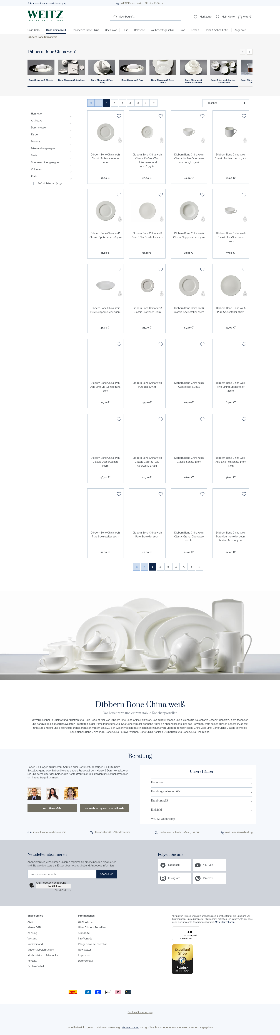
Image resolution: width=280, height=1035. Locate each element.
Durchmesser (51, 127)
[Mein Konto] (225, 16)
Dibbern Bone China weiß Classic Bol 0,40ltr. (189, 384)
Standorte (84, 933)
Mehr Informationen (224, 922)
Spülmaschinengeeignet (51, 162)
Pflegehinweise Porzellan (92, 944)
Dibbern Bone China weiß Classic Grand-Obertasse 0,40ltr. (189, 536)
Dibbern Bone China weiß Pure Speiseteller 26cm (105, 534)
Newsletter (84, 949)
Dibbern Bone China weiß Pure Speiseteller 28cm (231, 310)
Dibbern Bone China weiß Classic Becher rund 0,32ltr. (231, 156)
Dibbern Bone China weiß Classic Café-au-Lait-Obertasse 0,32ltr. (147, 461)
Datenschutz (85, 960)
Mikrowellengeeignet (51, 148)
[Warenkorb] (245, 16)
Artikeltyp (51, 120)
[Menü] (198, 928)
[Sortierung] (225, 103)
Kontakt (32, 960)
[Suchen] (113, 16)
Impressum (84, 955)
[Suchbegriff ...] (149, 16)
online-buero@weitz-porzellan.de (104, 808)
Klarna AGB (34, 927)
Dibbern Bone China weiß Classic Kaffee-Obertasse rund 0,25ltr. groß (189, 158)
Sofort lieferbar (50, 183)
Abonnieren (106, 874)
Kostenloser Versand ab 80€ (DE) (49, 3)
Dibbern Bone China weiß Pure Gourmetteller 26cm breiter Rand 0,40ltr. (231, 536)
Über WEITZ (85, 921)
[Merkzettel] (202, 16)
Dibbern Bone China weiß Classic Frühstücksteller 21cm (105, 158)
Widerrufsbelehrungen (41, 949)
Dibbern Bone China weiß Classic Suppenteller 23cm (189, 235)
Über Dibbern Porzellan (92, 927)
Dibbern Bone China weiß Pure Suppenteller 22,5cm (105, 310)
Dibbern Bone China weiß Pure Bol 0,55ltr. (147, 384)
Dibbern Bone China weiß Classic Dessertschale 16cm (105, 461)
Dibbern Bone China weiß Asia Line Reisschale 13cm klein (231, 461)
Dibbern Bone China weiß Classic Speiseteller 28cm (189, 310)
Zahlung (32, 933)
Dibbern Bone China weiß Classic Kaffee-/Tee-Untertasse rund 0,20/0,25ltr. (147, 160)
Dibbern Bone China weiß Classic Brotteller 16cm (147, 310)
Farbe (51, 134)
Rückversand (35, 944)
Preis (51, 176)
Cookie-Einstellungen (140, 1012)
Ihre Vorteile (85, 938)
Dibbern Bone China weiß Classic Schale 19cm (189, 459)
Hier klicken (54, 886)
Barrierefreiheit (36, 966)
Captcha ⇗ (63, 890)
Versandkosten (130, 1027)
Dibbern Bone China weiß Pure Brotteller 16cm (147, 534)
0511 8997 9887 (52, 808)
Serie (51, 155)
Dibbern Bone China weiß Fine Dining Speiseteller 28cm (231, 386)
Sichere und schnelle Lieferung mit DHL (180, 832)
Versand (32, 938)
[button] (249, 52)
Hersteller (51, 113)
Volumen (51, 169)
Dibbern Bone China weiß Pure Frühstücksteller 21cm (147, 235)
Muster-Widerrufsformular (43, 955)
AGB (30, 921)
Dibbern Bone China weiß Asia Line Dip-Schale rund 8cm (105, 386)
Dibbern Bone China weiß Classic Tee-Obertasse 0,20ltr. (231, 237)
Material (51, 141)
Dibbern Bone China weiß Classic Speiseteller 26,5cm (105, 235)
